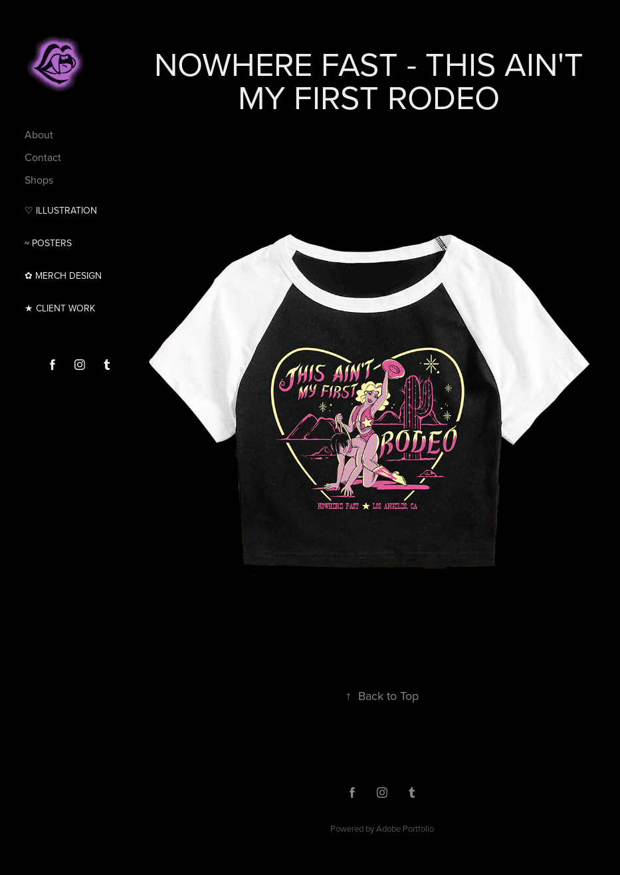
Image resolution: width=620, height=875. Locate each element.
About (39, 134)
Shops (39, 179)
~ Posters (48, 243)
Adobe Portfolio (405, 828)
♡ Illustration (61, 210)
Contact (43, 157)
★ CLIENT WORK (60, 308)
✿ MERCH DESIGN (63, 275)
